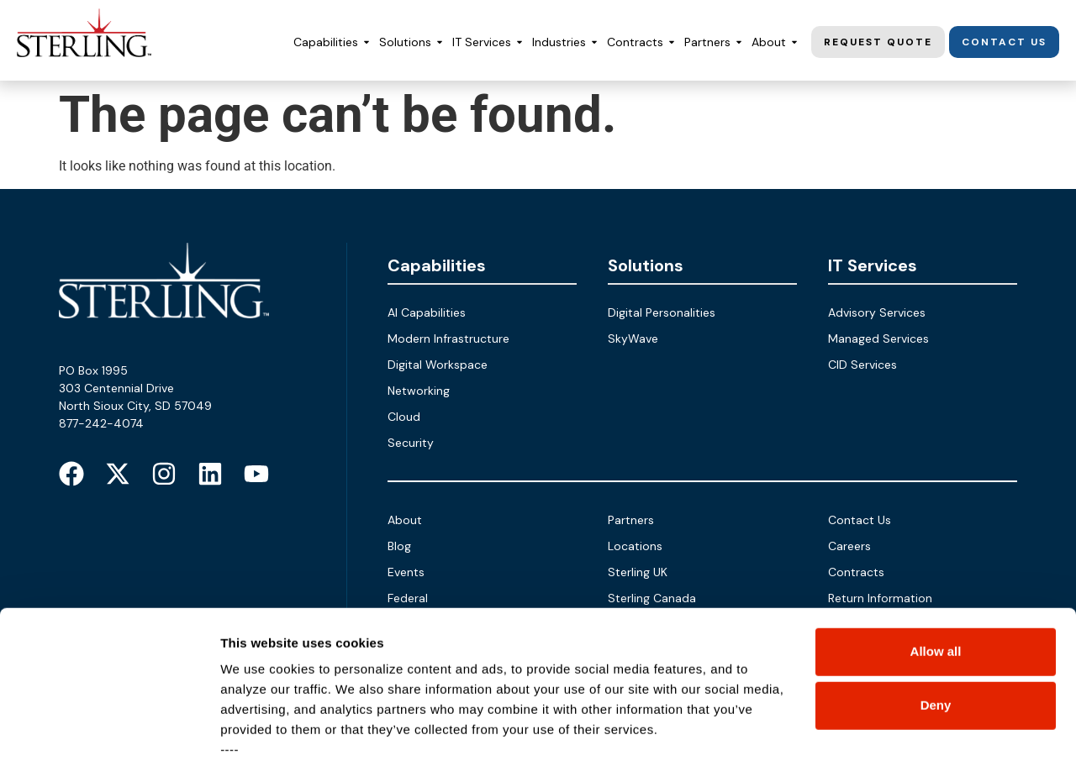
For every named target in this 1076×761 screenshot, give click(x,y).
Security (411, 442)
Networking (419, 390)
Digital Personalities (661, 312)
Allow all (936, 524)
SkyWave (633, 338)
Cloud (404, 416)
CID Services (862, 364)
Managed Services (878, 338)
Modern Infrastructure (448, 338)
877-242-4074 (101, 423)
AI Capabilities (427, 312)
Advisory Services (877, 312)
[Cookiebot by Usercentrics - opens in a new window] (108, 728)
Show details (259, 728)
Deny (936, 578)
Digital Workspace (438, 364)
